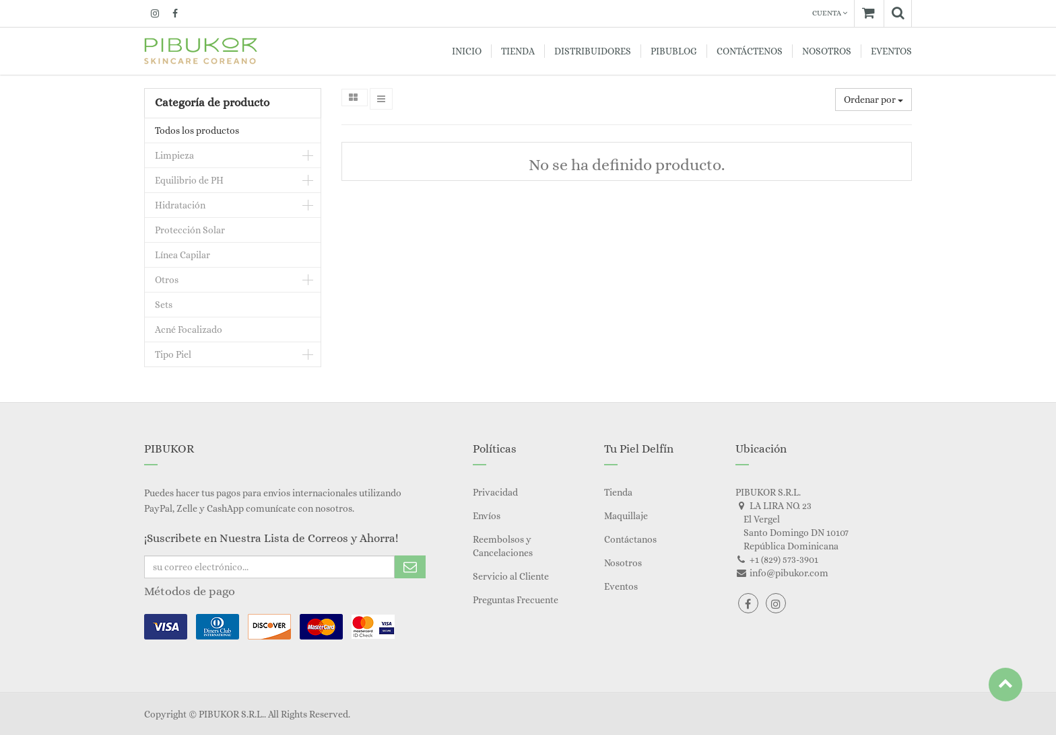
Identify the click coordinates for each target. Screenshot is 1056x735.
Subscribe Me (410, 567)
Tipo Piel (173, 354)
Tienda (618, 492)
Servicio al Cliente (511, 576)
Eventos (621, 586)
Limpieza (174, 155)
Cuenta (829, 13)
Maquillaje (626, 515)
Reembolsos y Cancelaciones (503, 546)
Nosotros (623, 562)
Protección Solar (190, 230)
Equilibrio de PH (189, 180)
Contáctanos (630, 539)
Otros (166, 279)
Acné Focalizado (188, 329)
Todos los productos (197, 130)
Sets (163, 304)
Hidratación (180, 205)
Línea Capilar (182, 254)
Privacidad (495, 492)
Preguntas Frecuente (515, 599)
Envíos (486, 515)
